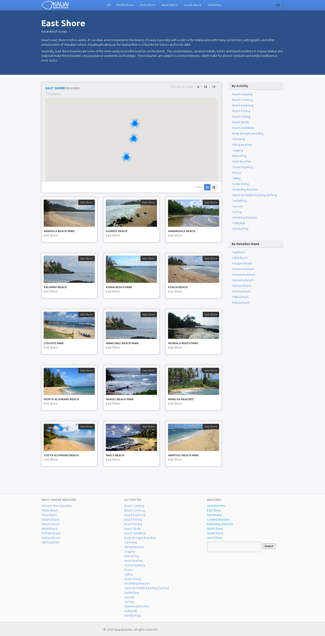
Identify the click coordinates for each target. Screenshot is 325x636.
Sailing (236, 178)
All (108, 5)
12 (205, 86)
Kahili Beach (240, 257)
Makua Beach (241, 302)
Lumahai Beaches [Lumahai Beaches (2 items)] (218, 519)
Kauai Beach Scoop (54, 31)
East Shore (147, 5)
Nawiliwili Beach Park (122, 343)
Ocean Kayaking (242, 167)
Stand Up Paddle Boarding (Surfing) (254, 195)
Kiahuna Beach (241, 285)
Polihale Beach (50, 533)
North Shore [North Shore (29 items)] (215, 528)
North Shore (125, 5)
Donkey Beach (116, 231)
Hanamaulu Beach (181, 231)
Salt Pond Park (50, 542)
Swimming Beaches (244, 217)
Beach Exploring (242, 105)
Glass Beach (49, 515)
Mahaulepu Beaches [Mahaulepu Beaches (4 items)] (220, 524)
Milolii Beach (49, 528)
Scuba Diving (240, 184)
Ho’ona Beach (241, 291)
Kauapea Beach (242, 263)
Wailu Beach (115, 455)
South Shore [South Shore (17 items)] (215, 533)
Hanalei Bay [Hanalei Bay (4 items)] (214, 515)
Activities (214, 5)
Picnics (236, 172)
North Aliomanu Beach (61, 399)
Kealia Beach (178, 287)
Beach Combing (242, 100)
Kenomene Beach (243, 274)
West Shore (169, 5)
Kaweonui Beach (243, 269)
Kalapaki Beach (55, 287)
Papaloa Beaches (181, 399)
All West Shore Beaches (56, 506)
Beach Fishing (241, 111)
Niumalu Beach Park (183, 343)
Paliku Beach (240, 297)
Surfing (237, 212)
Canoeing (238, 139)
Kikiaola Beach (50, 524)
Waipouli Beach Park (183, 455)
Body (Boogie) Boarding (247, 133)
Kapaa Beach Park (119, 287)
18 (213, 86)
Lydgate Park (54, 343)
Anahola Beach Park (59, 231)
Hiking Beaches (242, 144)
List (214, 187)
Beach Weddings (243, 128)
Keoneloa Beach (242, 280)
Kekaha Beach (50, 519)
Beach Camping (134, 506)
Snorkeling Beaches (245, 189)
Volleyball (238, 223)
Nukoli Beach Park (120, 399)
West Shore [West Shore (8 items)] (214, 537)
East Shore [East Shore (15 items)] (214, 510)
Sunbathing (239, 200)
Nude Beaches (241, 161)
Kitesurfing (239, 156)
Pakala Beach (49, 510)
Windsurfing (240, 228)
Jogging (237, 150)
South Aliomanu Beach (61, 455)
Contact (278, 5)
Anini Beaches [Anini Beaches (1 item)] (216, 506)
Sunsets (237, 206)
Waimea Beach (50, 537)
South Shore (192, 5)
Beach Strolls (240, 122)
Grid (207, 187)
